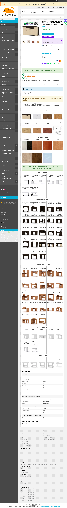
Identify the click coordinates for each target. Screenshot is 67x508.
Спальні (3, 44)
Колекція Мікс (5, 29)
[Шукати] (16, 19)
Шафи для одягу (5, 60)
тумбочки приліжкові (47, 437)
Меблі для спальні (5, 125)
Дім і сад (3, 145)
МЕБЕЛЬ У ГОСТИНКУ (6, 178)
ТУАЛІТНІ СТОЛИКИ (6, 156)
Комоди (51, 11)
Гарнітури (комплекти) (6, 81)
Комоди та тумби (5, 89)
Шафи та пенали (5, 109)
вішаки (22, 435)
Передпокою (4, 101)
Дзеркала (4, 84)
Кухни (3, 96)
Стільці (3, 76)
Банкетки (4, 134)
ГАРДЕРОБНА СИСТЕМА (6, 148)
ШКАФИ (3, 173)
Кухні (3, 70)
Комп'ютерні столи (6, 137)
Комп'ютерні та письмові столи (7, 93)
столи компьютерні (25, 439)
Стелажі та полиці (5, 106)
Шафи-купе (4, 57)
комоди (22, 437)
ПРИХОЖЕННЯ (5, 161)
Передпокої (4, 65)
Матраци (4, 54)
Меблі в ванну (5, 73)
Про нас (2, 186)
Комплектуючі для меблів (7, 142)
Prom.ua (39, 504)
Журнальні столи (5, 86)
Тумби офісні (4, 112)
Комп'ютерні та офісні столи (8, 68)
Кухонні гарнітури (6, 46)
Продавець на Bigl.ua (33, 505)
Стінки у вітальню (6, 62)
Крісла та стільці (5, 52)
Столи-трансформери (6, 140)
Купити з (48, 36)
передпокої (23, 454)
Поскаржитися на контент (44, 506)
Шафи (3, 37)
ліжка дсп (45, 433)
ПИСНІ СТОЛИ (4, 168)
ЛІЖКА (3, 184)
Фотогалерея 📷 (4, 192)
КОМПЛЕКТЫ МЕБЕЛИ (6, 153)
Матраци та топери (6, 114)
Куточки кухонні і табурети (8, 49)
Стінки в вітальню (6, 104)
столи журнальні (24, 441)
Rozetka (3, 181)
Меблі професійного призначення (6, 131)
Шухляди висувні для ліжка (49, 439)
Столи (3, 32)
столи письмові (24, 443)
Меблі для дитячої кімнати (7, 128)
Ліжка (3, 34)
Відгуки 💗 (3, 189)
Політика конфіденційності (54, 506)
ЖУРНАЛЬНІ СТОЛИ (6, 170)
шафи (22, 433)
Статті (2, 194)
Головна (24, 11)
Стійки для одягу (5, 78)
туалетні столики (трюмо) (26, 445)
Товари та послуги (5, 24)
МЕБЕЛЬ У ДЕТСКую (6, 158)
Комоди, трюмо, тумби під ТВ (8, 26)
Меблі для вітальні (6, 122)
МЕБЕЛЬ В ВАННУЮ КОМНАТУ (8, 150)
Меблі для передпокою (7, 120)
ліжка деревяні (46, 435)
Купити (47, 34)
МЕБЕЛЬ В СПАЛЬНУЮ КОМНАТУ (6, 165)
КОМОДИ (4, 176)
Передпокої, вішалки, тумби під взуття (8, 41)
